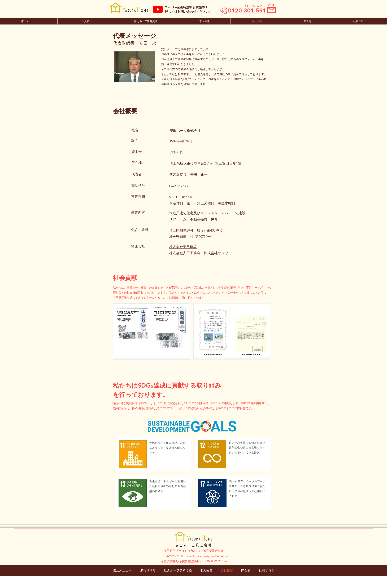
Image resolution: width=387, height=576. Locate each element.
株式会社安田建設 (183, 247)
